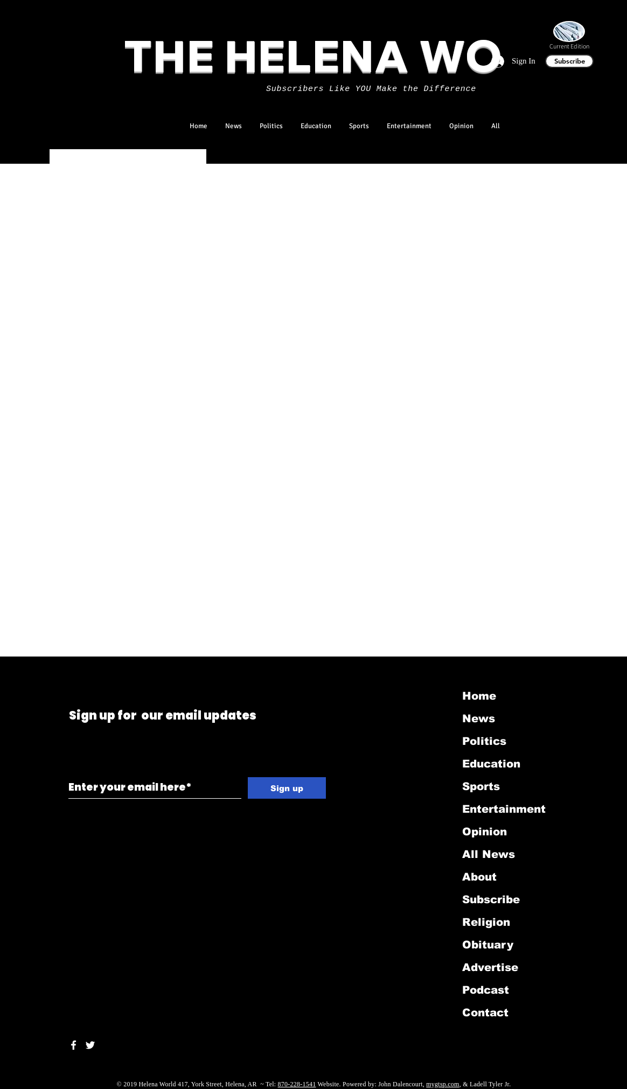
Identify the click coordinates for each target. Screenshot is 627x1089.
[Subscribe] (569, 61)
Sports (481, 786)
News (478, 718)
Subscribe (491, 899)
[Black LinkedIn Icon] (86, 671)
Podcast (485, 990)
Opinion (484, 831)
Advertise (490, 967)
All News (488, 854)
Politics (484, 741)
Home (479, 696)
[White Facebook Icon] (73, 1045)
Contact (485, 1012)
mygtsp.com (442, 1084)
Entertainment (504, 809)
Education (491, 764)
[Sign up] (287, 788)
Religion (486, 922)
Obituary (487, 945)
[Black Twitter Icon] (71, 671)
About (479, 877)
